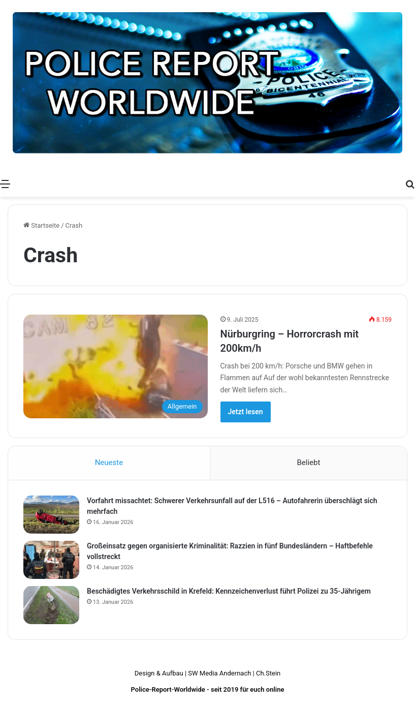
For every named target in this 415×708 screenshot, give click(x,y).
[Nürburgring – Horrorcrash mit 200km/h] (115, 366)
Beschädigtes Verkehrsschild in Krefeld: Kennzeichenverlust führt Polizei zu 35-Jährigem (229, 591)
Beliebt (308, 462)
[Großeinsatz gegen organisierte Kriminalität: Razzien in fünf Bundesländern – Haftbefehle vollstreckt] (51, 560)
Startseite (41, 225)
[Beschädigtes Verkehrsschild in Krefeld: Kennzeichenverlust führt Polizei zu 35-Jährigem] (51, 605)
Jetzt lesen (245, 412)
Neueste (109, 462)
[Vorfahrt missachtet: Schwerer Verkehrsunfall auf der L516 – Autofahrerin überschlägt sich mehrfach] (51, 515)
